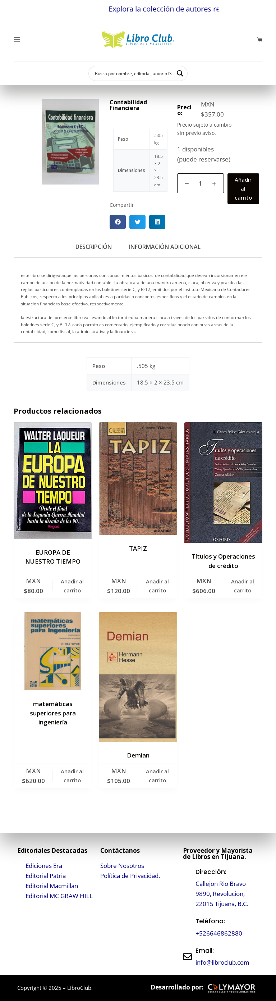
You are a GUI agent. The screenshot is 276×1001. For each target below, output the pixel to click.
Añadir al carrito (243, 188)
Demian (138, 755)
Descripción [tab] (93, 247)
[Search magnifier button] (180, 73)
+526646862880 (219, 933)
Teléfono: (210, 921)
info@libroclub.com (222, 962)
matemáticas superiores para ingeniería (53, 713)
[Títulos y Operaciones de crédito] (223, 482)
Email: (205, 950)
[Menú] (17, 39)
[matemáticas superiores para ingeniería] (53, 651)
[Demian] (138, 677)
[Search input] (133, 73)
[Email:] (187, 956)
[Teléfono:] (187, 927)
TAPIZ (138, 548)
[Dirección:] (187, 887)
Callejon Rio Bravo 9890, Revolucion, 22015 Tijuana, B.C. (222, 893)
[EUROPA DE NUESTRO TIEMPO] (53, 480)
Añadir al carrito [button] (72, 586)
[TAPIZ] (138, 478)
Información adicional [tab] (165, 247)
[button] (118, 222)
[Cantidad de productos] (200, 183)
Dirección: (211, 872)
